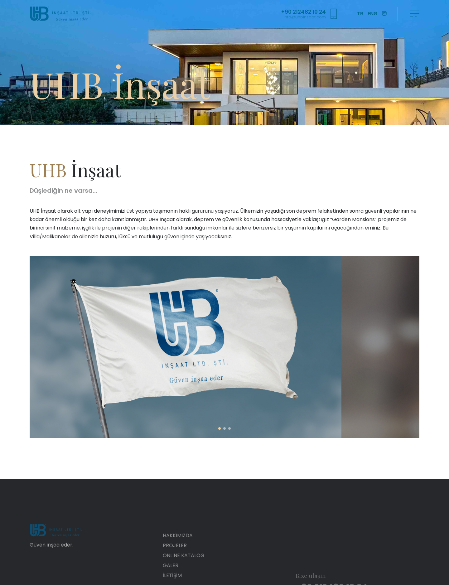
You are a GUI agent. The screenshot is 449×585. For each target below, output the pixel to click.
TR (360, 13)
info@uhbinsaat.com (305, 17)
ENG (373, 13)
